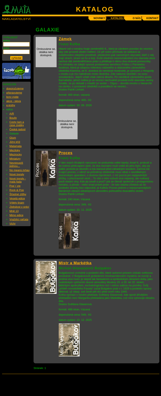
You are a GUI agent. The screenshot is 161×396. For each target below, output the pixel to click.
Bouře (13, 117)
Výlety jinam (16, 202)
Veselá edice (17, 198)
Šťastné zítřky (17, 194)
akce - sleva (13, 101)
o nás (137, 18)
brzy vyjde (12, 96)
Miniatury (15, 158)
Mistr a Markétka (75, 263)
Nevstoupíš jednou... (16, 164)
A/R (11, 113)
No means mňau (19, 170)
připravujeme (14, 92)
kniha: (6, 40)
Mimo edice (16, 215)
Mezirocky (15, 154)
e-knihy (10, 105)
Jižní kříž (14, 141)
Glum (12, 137)
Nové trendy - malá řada (17, 180)
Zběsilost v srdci (19, 206)
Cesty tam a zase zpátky (16, 123)
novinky (99, 18)
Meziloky (14, 150)
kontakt (152, 18)
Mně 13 (13, 211)
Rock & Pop (16, 190)
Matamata (15, 146)
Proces (66, 153)
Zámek (65, 39)
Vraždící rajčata (18, 219)
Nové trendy (16, 174)
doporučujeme (14, 88)
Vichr (12, 223)
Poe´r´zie (15, 185)
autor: (6, 48)
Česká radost (17, 129)
